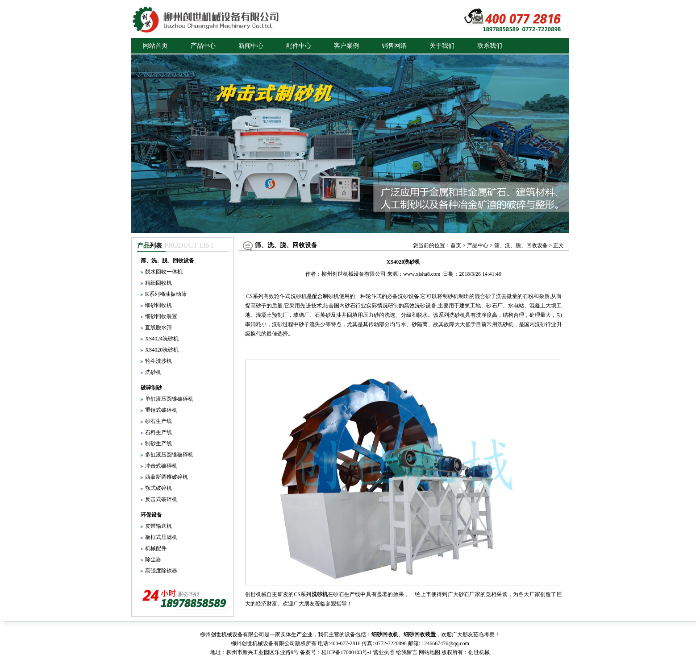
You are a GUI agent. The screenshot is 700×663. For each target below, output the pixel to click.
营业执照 (384, 652)
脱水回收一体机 (164, 272)
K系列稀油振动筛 (166, 294)
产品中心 (203, 45)
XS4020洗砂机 (162, 350)
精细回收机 (158, 283)
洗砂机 (153, 372)
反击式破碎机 (161, 499)
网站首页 (155, 45)
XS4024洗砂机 (162, 339)
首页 (455, 245)
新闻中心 (250, 45)
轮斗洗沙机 (158, 361)
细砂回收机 (158, 305)
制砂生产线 (158, 443)
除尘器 (153, 559)
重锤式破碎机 (161, 410)
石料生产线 (158, 432)
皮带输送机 (158, 526)
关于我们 (441, 45)
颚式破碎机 (158, 488)
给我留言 (406, 652)
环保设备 (151, 515)
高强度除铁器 (161, 571)
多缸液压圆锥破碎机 (169, 455)
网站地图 (429, 652)
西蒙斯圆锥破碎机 (166, 477)
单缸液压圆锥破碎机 (169, 399)
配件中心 (298, 45)
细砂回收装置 (161, 316)
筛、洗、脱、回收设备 (167, 260)
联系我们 (489, 45)
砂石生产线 (158, 421)
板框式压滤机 (161, 537)
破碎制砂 (151, 388)
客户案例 (346, 45)
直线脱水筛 (158, 327)
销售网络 (394, 45)
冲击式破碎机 (161, 466)
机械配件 (156, 548)
